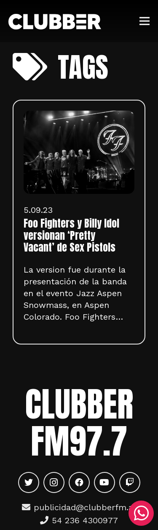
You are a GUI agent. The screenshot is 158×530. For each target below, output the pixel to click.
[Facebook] (79, 482)
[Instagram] (53, 482)
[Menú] (144, 21)
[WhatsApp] (141, 513)
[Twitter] (28, 482)
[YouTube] (104, 482)
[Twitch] (129, 482)
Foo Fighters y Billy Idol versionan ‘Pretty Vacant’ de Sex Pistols (71, 235)
